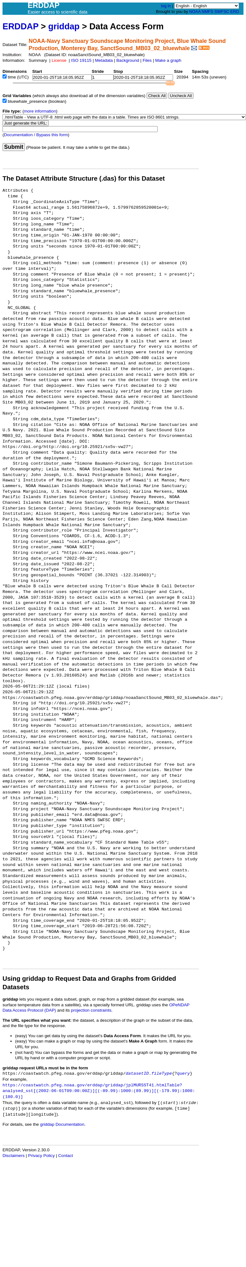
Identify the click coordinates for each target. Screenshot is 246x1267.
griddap (64, 26)
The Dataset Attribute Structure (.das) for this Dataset (84, 178)
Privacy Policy (41, 1155)
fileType (161, 1073)
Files (147, 60)
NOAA (194, 11)
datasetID (137, 1073)
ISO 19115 (81, 60)
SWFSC (222, 11)
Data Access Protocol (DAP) (29, 1010)
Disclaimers (14, 1155)
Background (127, 60)
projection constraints (91, 1010)
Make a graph (168, 60)
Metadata (104, 60)
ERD (234, 11)
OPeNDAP (179, 1005)
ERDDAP (20, 26)
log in (166, 5)
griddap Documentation (62, 1124)
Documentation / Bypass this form (36, 134)
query (183, 1073)
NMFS (207, 11)
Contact (65, 1155)
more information (40, 111)
